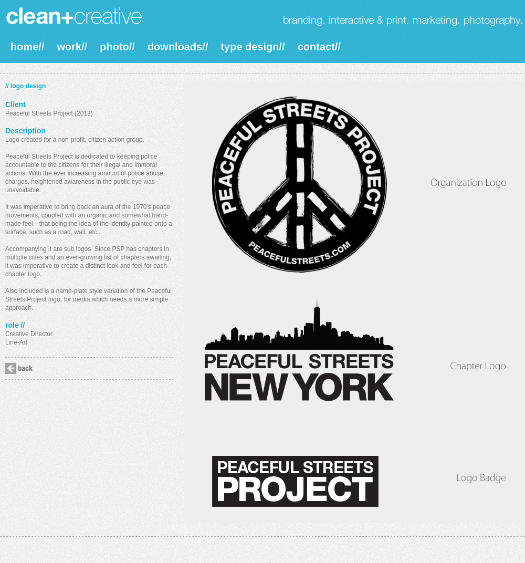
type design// (252, 47)
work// (72, 47)
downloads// (178, 47)
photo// (117, 47)
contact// (319, 47)
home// (27, 47)
